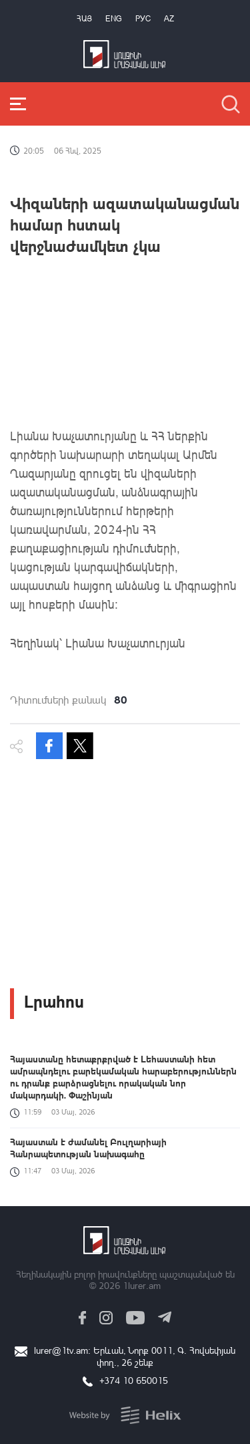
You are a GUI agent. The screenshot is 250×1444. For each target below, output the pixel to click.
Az (169, 18)
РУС (143, 18)
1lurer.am (142, 1285)
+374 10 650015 (133, 1380)
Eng (113, 18)
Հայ (84, 18)
